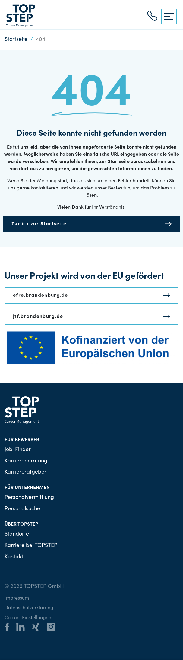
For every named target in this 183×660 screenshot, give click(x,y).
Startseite (16, 39)
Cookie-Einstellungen (28, 617)
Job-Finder (18, 450)
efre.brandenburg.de (40, 295)
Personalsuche (22, 509)
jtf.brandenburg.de (38, 316)
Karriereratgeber (25, 472)
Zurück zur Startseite (38, 224)
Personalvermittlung (29, 497)
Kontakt (14, 557)
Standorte (17, 534)
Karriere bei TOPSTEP (31, 545)
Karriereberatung (26, 461)
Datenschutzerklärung (29, 608)
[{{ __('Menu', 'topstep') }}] (169, 16)
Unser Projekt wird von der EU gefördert (84, 276)
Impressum (17, 598)
